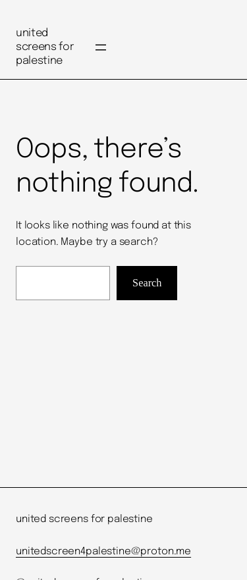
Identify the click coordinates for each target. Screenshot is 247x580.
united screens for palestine (44, 47)
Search (146, 283)
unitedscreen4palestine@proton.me (103, 551)
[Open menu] (101, 47)
